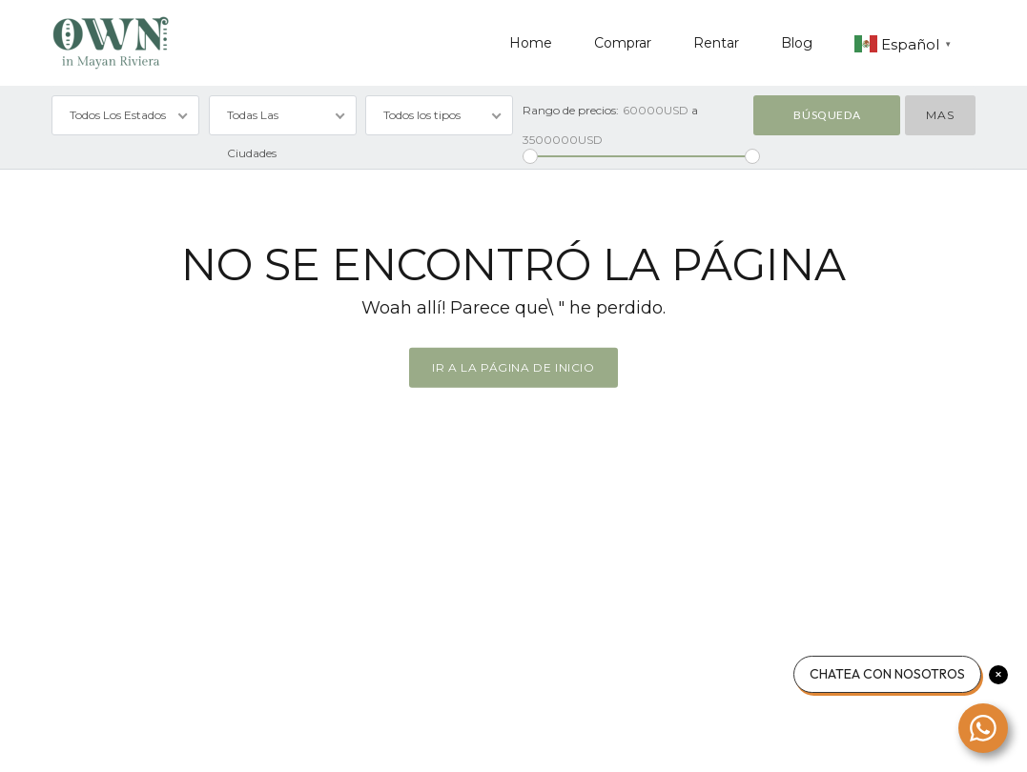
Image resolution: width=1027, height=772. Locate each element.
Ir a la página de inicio (513, 367)
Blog (796, 42)
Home (530, 42)
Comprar (622, 42)
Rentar (716, 42)
